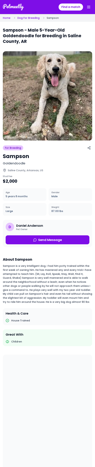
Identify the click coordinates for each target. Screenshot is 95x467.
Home (6, 18)
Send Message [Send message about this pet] (47, 240)
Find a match (70, 7)
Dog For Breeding (28, 18)
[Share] (89, 148)
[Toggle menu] (88, 7)
